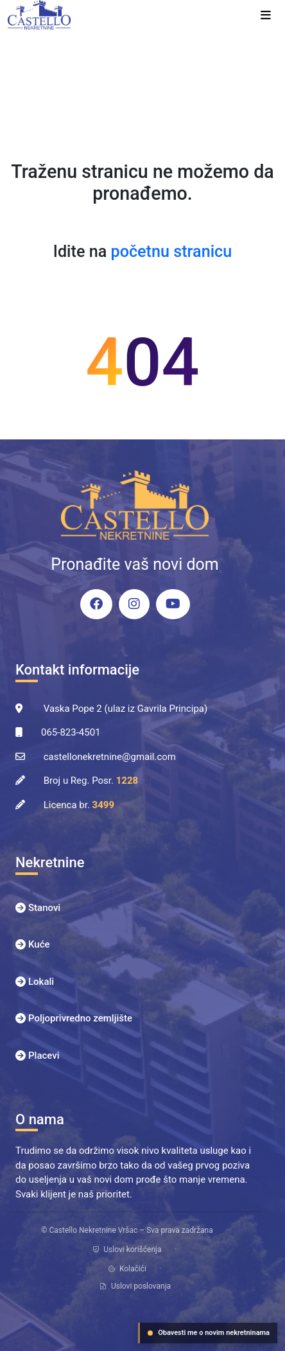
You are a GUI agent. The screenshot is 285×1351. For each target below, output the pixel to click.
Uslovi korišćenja (126, 1249)
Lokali (41, 981)
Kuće (39, 944)
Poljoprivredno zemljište (80, 1018)
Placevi (44, 1055)
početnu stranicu (171, 251)
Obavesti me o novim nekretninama (209, 1333)
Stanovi (44, 908)
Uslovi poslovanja (135, 1286)
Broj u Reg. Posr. (91, 780)
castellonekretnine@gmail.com (110, 757)
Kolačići (127, 1268)
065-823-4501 (71, 732)
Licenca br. (79, 805)
